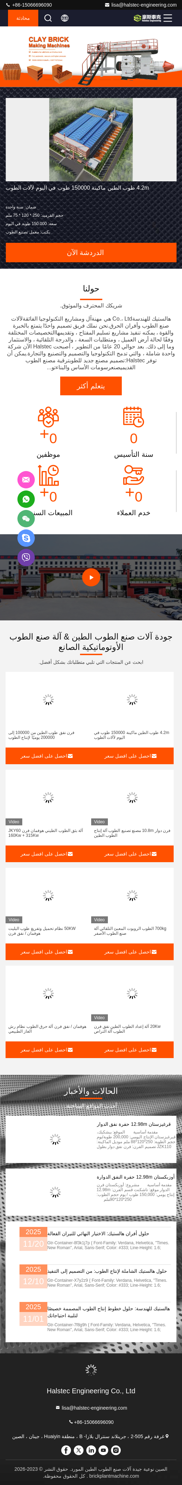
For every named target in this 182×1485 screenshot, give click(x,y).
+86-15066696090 (28, 5)
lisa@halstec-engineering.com (140, 5)
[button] (133, 79)
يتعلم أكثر (91, 386)
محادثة (23, 18)
